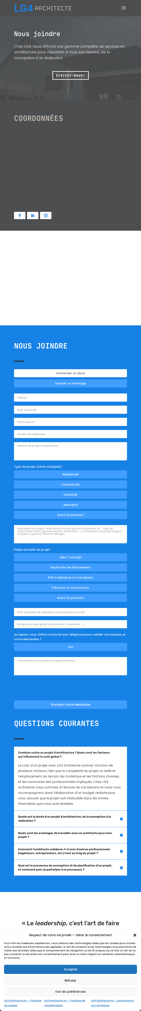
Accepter (71, 969)
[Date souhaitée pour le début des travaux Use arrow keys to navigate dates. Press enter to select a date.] (70, 612)
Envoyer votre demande (70, 704)
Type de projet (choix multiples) (38, 467)
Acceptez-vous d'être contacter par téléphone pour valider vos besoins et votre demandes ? (70, 637)
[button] (135, 935)
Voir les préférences (70, 992)
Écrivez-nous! (70, 76)
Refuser (70, 980)
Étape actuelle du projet (32, 550)
